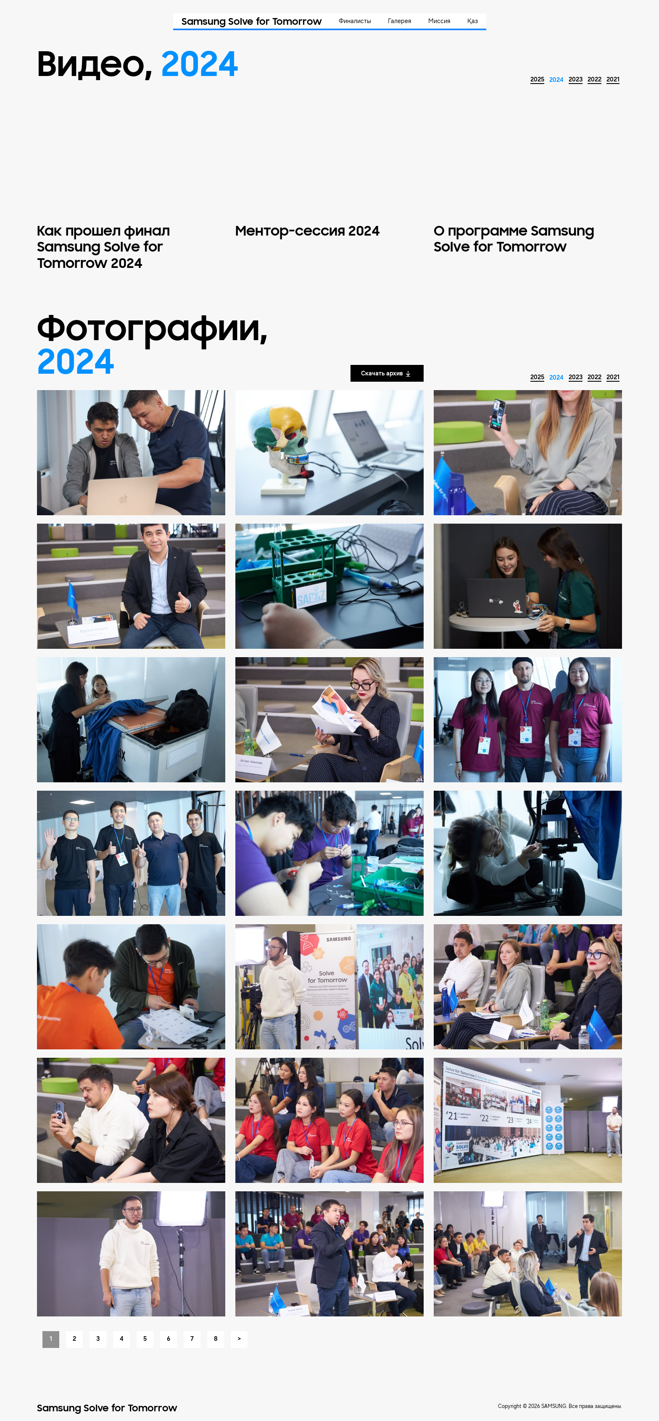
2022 (594, 79)
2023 (576, 79)
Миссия (439, 21)
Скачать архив (386, 373)
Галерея (399, 21)
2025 (537, 79)
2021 (612, 79)
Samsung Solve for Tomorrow (252, 22)
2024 (556, 80)
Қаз (472, 21)
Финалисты (355, 21)
